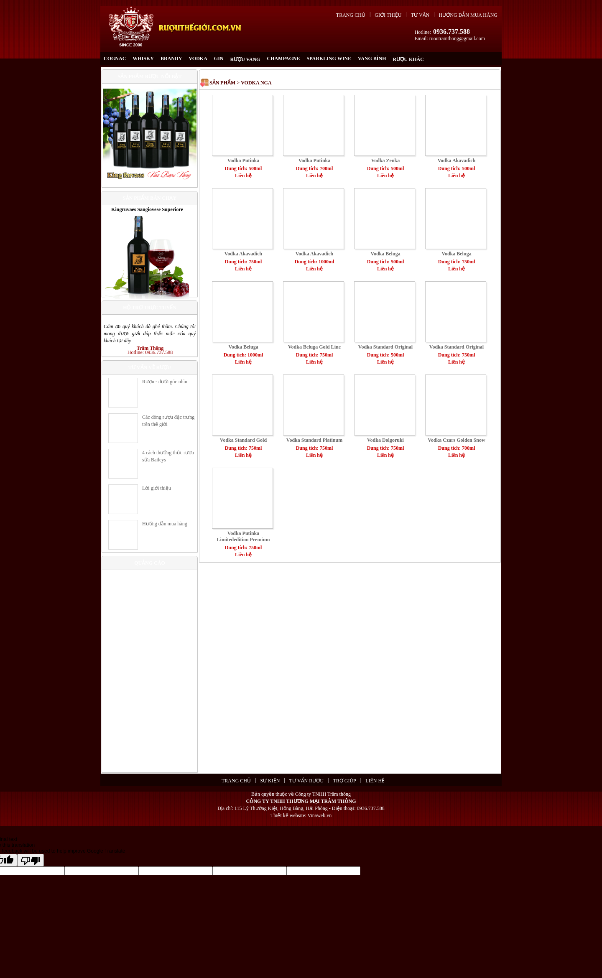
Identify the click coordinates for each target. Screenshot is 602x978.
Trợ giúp (344, 781)
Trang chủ (350, 15)
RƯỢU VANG (245, 59)
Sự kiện (270, 781)
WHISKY (143, 58)
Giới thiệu (388, 15)
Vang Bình (372, 58)
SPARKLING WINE (329, 58)
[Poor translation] (30, 860)
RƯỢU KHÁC (408, 59)
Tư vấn (420, 15)
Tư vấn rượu (306, 781)
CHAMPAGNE (283, 58)
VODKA (198, 58)
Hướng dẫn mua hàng (468, 15)
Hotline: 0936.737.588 (150, 352)
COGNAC (115, 58)
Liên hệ (375, 781)
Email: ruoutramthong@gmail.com (450, 38)
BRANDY (171, 58)
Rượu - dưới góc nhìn (164, 382)
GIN (219, 58)
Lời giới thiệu (156, 488)
